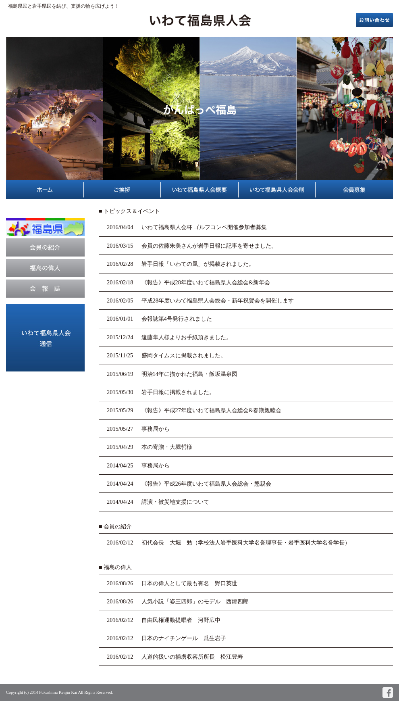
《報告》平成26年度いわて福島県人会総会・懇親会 (206, 483)
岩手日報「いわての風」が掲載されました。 (197, 264)
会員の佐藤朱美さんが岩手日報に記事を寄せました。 (209, 245)
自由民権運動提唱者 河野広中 (180, 620)
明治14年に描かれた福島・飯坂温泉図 (189, 374)
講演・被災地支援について (175, 502)
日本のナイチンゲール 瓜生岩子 (183, 638)
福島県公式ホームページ (45, 227)
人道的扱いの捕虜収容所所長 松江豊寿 (192, 656)
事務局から (155, 429)
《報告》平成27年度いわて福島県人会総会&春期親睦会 (211, 410)
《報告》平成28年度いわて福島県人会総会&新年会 (205, 282)
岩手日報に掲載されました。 (178, 392)
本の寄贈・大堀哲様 (166, 447)
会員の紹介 (45, 247)
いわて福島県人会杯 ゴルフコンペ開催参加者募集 (204, 227)
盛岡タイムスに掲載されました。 (183, 355)
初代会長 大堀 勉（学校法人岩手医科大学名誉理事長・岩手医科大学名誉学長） (245, 542)
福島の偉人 (45, 268)
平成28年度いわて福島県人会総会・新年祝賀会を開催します (217, 300)
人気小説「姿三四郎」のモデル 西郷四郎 (195, 601)
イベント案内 (45, 337)
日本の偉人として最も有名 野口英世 (189, 583)
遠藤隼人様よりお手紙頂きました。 (186, 337)
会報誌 (45, 289)
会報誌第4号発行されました (176, 318)
